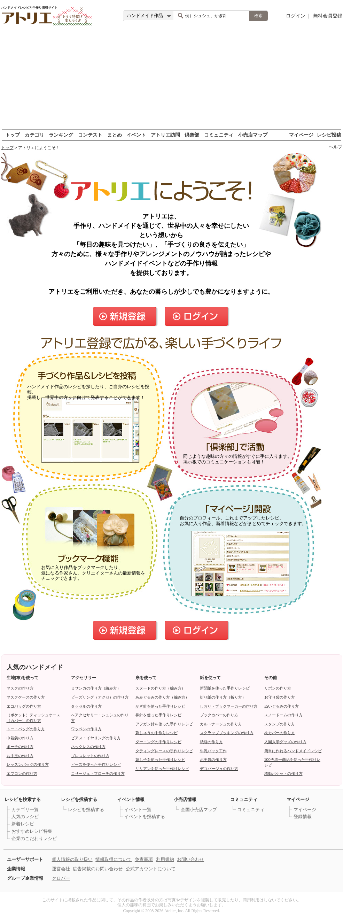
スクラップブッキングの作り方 (227, 733)
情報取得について (113, 859)
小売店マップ (252, 134)
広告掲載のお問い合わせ (98, 868)
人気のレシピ (25, 816)
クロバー (61, 878)
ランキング (61, 134)
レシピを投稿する (86, 809)
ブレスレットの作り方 (90, 756)
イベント (136, 134)
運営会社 (61, 868)
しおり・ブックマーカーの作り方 (228, 706)
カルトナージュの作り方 (221, 724)
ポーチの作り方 (20, 747)
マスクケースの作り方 (26, 697)
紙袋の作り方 (211, 742)
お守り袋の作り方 (279, 697)
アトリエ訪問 (165, 134)
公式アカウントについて (151, 868)
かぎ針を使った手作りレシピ (160, 706)
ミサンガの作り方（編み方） (96, 688)
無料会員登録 (327, 15)
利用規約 (165, 859)
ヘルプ (335, 146)
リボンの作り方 (277, 688)
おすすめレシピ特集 (31, 831)
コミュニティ (218, 134)
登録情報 (303, 816)
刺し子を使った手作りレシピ (160, 759)
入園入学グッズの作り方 (285, 742)
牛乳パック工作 (213, 751)
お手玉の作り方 (20, 756)
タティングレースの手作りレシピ (164, 751)
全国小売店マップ (199, 809)
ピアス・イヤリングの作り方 (96, 738)
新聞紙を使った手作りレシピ (225, 688)
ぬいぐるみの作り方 (281, 706)
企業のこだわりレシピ (34, 838)
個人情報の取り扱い (72, 859)
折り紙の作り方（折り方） (223, 697)
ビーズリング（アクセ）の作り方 (99, 697)
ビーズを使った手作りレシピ (96, 764)
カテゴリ (34, 134)
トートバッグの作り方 (26, 729)
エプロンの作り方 (22, 773)
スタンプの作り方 (279, 724)
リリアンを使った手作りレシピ (162, 769)
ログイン (295, 15)
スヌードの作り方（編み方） (160, 688)
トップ (12, 134)
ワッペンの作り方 (86, 729)
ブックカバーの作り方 (219, 715)
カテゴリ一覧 (25, 809)
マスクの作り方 (20, 688)
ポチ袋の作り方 (213, 759)
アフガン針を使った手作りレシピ (164, 724)
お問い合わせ (190, 859)
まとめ (114, 134)
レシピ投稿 (329, 134)
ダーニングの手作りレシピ (158, 742)
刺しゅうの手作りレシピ (156, 733)
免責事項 (144, 859)
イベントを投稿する (144, 816)
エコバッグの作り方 (24, 706)
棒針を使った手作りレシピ (158, 715)
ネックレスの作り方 (88, 747)
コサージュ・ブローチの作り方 (98, 773)
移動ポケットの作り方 (283, 773)
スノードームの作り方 (283, 715)
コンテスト (90, 134)
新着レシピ (22, 823)
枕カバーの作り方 (279, 733)
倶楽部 (192, 134)
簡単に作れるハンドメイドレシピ (293, 751)
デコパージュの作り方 (219, 769)
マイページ (301, 134)
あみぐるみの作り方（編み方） (162, 697)
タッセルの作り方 (86, 706)
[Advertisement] (171, 80)
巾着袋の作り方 (20, 738)
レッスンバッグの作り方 (28, 764)
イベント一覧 (137, 809)
